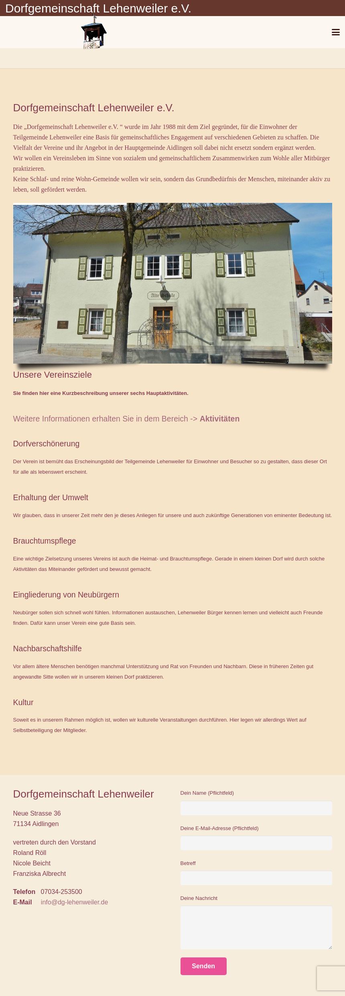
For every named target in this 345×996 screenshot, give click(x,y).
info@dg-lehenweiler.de (74, 902)
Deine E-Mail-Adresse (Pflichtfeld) (256, 838)
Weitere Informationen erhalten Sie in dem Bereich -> (126, 418)
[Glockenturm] (93, 32)
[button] (336, 32)
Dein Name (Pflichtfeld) (256, 802)
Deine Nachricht (256, 922)
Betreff (256, 873)
